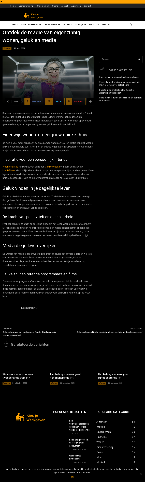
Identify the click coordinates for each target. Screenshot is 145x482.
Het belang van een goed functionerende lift (65, 376)
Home (13, 6)
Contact (87, 6)
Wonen (7, 48)
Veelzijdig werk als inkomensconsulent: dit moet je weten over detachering (119, 83)
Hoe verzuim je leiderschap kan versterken (119, 76)
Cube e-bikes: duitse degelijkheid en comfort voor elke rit (120, 99)
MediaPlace (9, 170)
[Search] (138, 59)
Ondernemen (42, 6)
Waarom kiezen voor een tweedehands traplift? (18, 376)
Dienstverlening (26, 6)
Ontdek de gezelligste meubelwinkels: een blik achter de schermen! (109, 332)
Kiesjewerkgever (29, 307)
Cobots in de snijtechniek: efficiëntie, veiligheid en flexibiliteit (116, 91)
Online (55, 6)
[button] (131, 24)
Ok (72, 477)
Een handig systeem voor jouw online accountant (79, 442)
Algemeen (76, 6)
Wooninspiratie (10, 167)
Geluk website (52, 167)
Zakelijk (64, 6)
